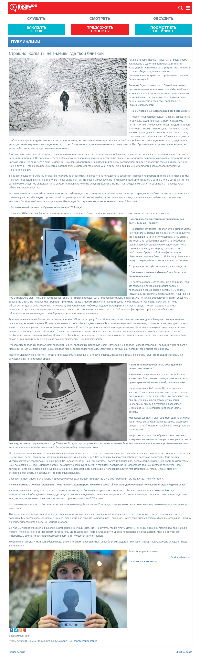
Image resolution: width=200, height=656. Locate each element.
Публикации (25, 42)
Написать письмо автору (143, 561)
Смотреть (99, 18)
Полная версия (16, 652)
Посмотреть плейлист (163, 29)
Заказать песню (36, 29)
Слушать (36, 18)
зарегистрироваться (85, 641)
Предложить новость (100, 29)
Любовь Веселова (181, 557)
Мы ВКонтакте (183, 652)
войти (64, 641)
